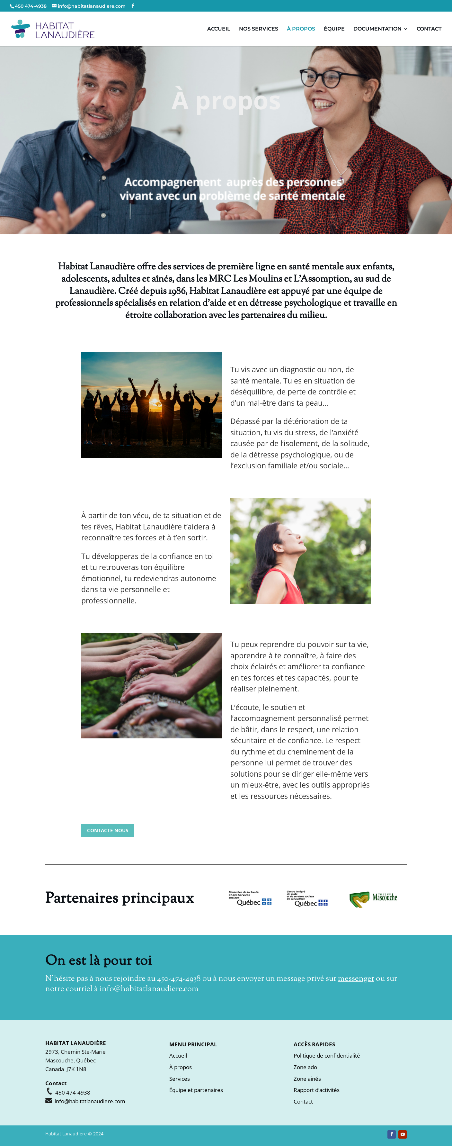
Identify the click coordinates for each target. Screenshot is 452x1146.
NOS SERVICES (258, 29)
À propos (180, 1067)
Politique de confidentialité (327, 1055)
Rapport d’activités (317, 1090)
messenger (356, 979)
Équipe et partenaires (196, 1090)
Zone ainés (307, 1078)
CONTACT (429, 29)
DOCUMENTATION (377, 29)
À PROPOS (301, 29)
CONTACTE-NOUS (107, 830)
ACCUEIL (218, 29)
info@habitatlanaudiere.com (149, 989)
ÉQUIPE (334, 29)
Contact (303, 1101)
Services (179, 1078)
